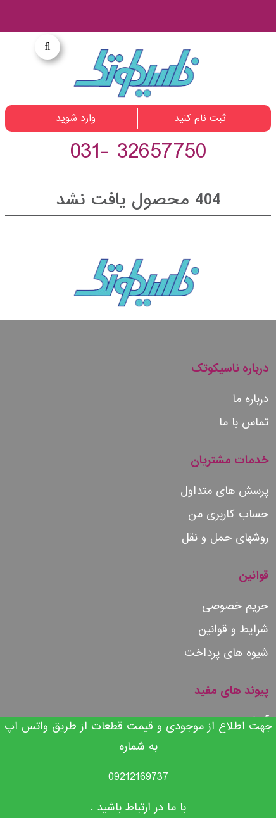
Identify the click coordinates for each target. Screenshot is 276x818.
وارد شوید (76, 118)
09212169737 (138, 777)
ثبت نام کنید (200, 118)
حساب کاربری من (228, 514)
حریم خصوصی (235, 606)
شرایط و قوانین (233, 629)
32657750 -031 (138, 151)
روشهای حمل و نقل (225, 537)
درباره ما (250, 399)
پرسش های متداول (224, 491)
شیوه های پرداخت (226, 653)
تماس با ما (243, 422)
